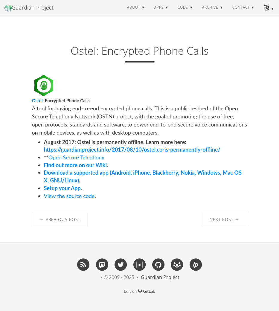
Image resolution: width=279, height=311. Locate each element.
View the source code (69, 196)
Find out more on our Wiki (75, 165)
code (183, 13)
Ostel (37, 100)
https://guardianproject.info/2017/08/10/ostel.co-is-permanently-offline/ (132, 149)
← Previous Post (60, 219)
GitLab (146, 291)
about (133, 13)
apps (159, 13)
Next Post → (225, 219)
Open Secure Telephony (76, 157)
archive (210, 13)
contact (241, 13)
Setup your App (62, 188)
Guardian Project (29, 14)
